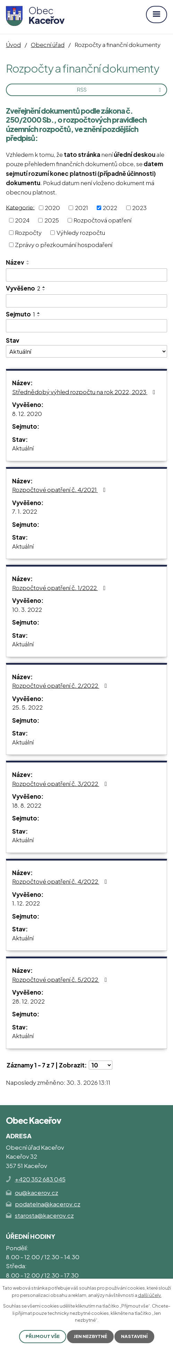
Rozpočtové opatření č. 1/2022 (60, 587)
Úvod (13, 44)
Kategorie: (20, 207)
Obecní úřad (47, 44)
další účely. (150, 1295)
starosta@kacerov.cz (44, 1215)
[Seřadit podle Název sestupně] (28, 264)
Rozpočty (28, 232)
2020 (52, 207)
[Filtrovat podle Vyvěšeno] (86, 300)
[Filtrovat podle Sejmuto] (86, 325)
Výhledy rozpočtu (81, 232)
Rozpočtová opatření (102, 220)
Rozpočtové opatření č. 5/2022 (61, 979)
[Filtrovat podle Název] (86, 275)
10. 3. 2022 (27, 609)
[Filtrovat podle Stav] (86, 351)
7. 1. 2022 (24, 511)
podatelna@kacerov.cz (47, 1204)
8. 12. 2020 (27, 413)
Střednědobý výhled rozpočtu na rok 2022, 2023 (85, 392)
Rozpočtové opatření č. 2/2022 (61, 685)
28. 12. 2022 (28, 1001)
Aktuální (23, 448)
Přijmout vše (43, 1336)
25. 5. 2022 (27, 707)
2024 (22, 220)
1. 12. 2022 (26, 903)
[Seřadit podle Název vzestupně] (28, 261)
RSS (120, 89)
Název (15, 262)
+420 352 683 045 (40, 1179)
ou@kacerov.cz (36, 1192)
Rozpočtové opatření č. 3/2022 (61, 783)
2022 (110, 207)
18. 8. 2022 (26, 805)
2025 (51, 220)
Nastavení (134, 1336)
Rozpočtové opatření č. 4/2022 (61, 881)
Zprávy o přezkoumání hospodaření (63, 244)
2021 (81, 207)
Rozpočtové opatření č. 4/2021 (60, 489)
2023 (139, 207)
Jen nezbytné (90, 1336)
